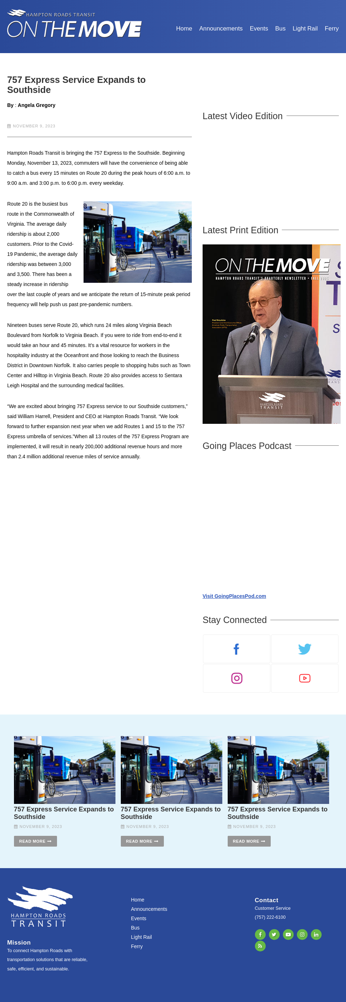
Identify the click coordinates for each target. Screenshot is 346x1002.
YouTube (288, 934)
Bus (280, 28)
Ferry (332, 28)
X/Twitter (274, 934)
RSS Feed (260, 946)
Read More (32, 841)
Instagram (302, 934)
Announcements (221, 28)
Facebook (260, 934)
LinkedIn (316, 934)
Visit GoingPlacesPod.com (234, 596)
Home (184, 28)
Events (259, 28)
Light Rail (305, 28)
